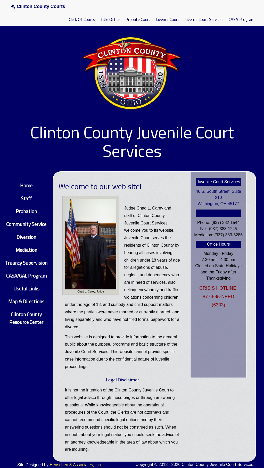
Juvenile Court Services (204, 19)
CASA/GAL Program (26, 275)
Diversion (26, 237)
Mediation (26, 250)
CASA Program (241, 19)
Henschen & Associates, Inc (75, 465)
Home (26, 185)
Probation (26, 211)
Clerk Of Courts (82, 19)
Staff (26, 198)
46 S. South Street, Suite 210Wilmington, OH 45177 (218, 197)
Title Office (110, 19)
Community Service (26, 224)
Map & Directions (26, 301)
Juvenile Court (167, 19)
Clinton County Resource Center (26, 318)
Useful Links (26, 288)
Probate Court (138, 19)
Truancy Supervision (26, 262)
